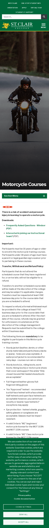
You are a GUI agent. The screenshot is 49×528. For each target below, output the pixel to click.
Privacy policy (24, 495)
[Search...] (21, 16)
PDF (9, 228)
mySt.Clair (12, 3)
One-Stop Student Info (31, 3)
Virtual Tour (36, 8)
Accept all (23, 522)
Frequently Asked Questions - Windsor (25, 225)
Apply (24, 8)
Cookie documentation (24, 499)
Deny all (23, 514)
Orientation (12, 8)
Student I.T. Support (24, 12)
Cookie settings (23, 507)
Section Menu (24, 196)
